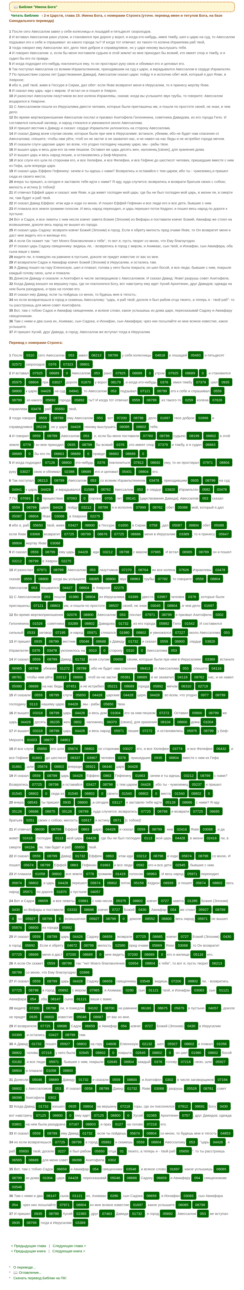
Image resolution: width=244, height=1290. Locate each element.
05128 (171, 802)
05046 (84, 641)
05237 (197, 784)
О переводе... (24, 1267)
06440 (107, 766)
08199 (194, 436)
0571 (117, 820)
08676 (102, 534)
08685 (215, 811)
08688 (101, 641)
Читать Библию (25, 15)
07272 (164, 713)
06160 (146, 1008)
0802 (77, 722)
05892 (51, 400)
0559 (217, 391)
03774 (178, 749)
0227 (62, 1151)
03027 (57, 382)
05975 (17, 382)
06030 (40, 829)
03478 (36, 409)
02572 (17, 364)
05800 (197, 713)
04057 (96, 892)
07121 (145, 391)
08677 (49, 740)
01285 (193, 901)
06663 (211, 445)
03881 (83, 901)
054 (173, 910)
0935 (225, 382)
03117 (117, 802)
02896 (203, 418)
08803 (55, 606)
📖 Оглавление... (27, 1272)
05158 (139, 883)
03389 (184, 534)
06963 (135, 579)
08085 (125, 427)
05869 (157, 945)
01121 (154, 990)
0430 (16, 910)
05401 (127, 472)
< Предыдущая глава (28, 1246)
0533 (31, 632)
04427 (68, 588)
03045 (156, 606)
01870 (86, 382)
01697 (165, 418)
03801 (17, 1124)
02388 (70, 472)
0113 (33, 704)
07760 (148, 436)
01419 (121, 874)
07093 (25, 498)
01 (122, 1151)
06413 (145, 668)
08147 (56, 999)
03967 (162, 597)
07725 (69, 534)
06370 (112, 722)
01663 (37, 758)
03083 (199, 990)
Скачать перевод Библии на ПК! (39, 1278)
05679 (179, 1008)
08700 (110, 1008)
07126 (50, 462)
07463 (107, 1214)
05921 (91, 766)
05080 (17, 686)
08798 (138, 418)
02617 (86, 820)
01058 (40, 874)
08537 (114, 606)
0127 (119, 1124)
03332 (72, 910)
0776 (27, 445)
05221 (112, 686)
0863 (107, 776)
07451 (71, 686)
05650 (60, 409)
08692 (155, 462)
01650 (123, 525)
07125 (41, 1115)
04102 (93, 1008)
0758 (153, 525)
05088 (183, 507)
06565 (17, 1160)
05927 (204, 910)
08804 (34, 382)
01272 (65, 668)
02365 (152, 1115)
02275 (95, 516)
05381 (126, 677)
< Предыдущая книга (28, 1251)
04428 (46, 391)
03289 (73, 623)
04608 (111, 1044)
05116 (198, 954)
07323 (68, 364)
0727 (165, 901)
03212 (86, 507)
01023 (32, 740)
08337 (75, 758)
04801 (66, 740)
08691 (200, 1106)
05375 (121, 901)
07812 (139, 462)
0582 (206, 489)
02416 (182, 829)
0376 (52, 364)
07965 (156, 552)
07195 (61, 632)
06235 (55, 722)
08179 (116, 382)
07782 (163, 579)
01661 (17, 766)
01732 (123, 623)
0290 (129, 990)
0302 (220, 615)
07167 (74, 1124)
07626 (217, 400)
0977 (205, 695)
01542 (190, 623)
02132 (147, 1044)
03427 (73, 525)
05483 (196, 355)
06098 (17, 1097)
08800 (17, 391)
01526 (38, 623)
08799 (113, 355)
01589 (89, 489)
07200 (122, 418)
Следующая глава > (69, 1246)
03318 (38, 713)
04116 (217, 668)
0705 (108, 498)
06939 (168, 883)
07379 (201, 382)
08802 (141, 427)
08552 (150, 919)
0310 (30, 355)
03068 (59, 516)
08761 (17, 677)
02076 (72, 615)
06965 (187, 552)
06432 (221, 749)
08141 (131, 498)
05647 (224, 534)
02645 (84, 1053)
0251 (30, 820)
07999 (141, 507)
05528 (192, 1088)
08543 (32, 802)
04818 (160, 355)
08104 (166, 722)
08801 (85, 364)
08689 (54, 373)
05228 (41, 427)
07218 (47, 1053)
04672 (72, 945)
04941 (74, 391)
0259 (189, 400)
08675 (50, 811)
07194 (223, 1080)
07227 (180, 632)
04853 (225, 1133)
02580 (120, 945)
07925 (38, 373)
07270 (127, 570)
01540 (17, 793)
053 (71, 355)
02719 (203, 686)
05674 (73, 749)
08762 (106, 489)
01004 (116, 713)
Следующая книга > (68, 1251)
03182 (17, 1062)
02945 (180, 865)
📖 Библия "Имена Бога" (35, 7)
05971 (92, 632)
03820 (170, 489)
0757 (186, 1115)
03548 (145, 981)
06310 (186, 686)
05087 (17, 516)
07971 (208, 462)
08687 (98, 1017)
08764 (143, 570)
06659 (43, 901)
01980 (74, 597)
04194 (30, 847)
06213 (97, 355)
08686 (136, 534)
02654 (133, 963)
